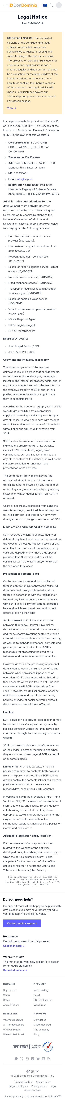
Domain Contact (23, 1081)
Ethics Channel (32, 1090)
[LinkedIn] (43, 1059)
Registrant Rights (18, 1086)
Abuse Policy (43, 1081)
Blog (36, 1034)
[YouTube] (38, 1059)
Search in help (14, 945)
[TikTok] (32, 1059)
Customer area (42, 1024)
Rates (6, 999)
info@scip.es (24, 179)
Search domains (15, 970)
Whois (6, 995)
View (11, 108)
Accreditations (11, 1004)
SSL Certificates (43, 999)
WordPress (40, 1004)
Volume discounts (13, 1019)
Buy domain (9, 990)
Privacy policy (39, 1086)
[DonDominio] (23, 5)
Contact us (40, 1019)
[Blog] (49, 1059)
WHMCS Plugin (11, 1029)
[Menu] (5, 5)
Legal (53, 1086)
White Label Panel (13, 1034)
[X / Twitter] (21, 1059)
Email (37, 995)
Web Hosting (41, 990)
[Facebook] (16, 1059)
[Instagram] (27, 1059)
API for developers (13, 1024)
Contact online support (22, 923)
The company (41, 1029)
